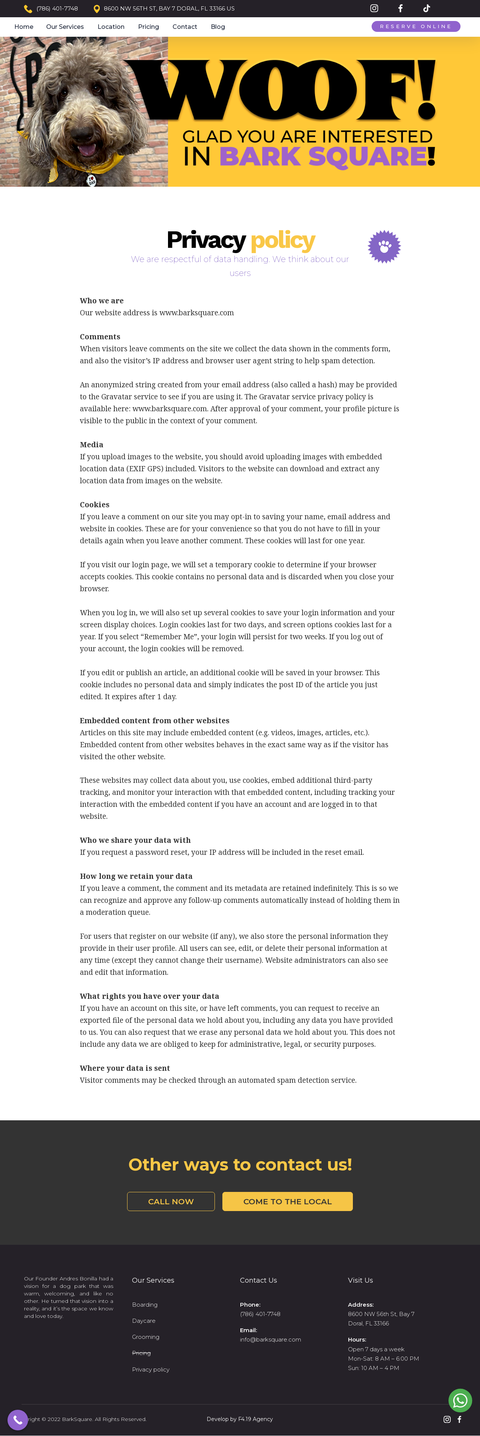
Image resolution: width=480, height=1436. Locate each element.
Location (111, 26)
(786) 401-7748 (57, 8)
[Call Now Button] (18, 1420)
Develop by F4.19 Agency (240, 1419)
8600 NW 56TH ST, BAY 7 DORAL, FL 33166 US (169, 8)
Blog (218, 26)
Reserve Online (416, 26)
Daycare (144, 1320)
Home (23, 26)
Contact (184, 26)
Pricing (148, 26)
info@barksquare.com (270, 1339)
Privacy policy (151, 1369)
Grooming (145, 1336)
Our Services (65, 26)
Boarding (145, 1304)
